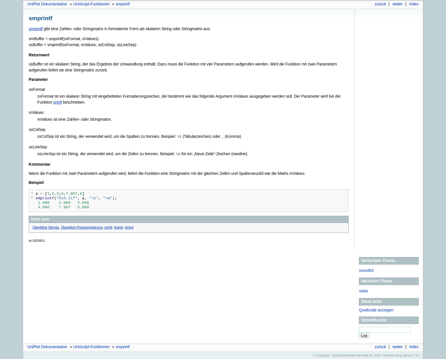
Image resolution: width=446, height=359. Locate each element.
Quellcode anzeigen (376, 309)
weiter (398, 4)
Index (414, 4)
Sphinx (407, 354)
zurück (380, 4)
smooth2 (366, 270)
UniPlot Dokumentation (47, 4)
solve (363, 290)
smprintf (123, 4)
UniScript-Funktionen (91, 4)
